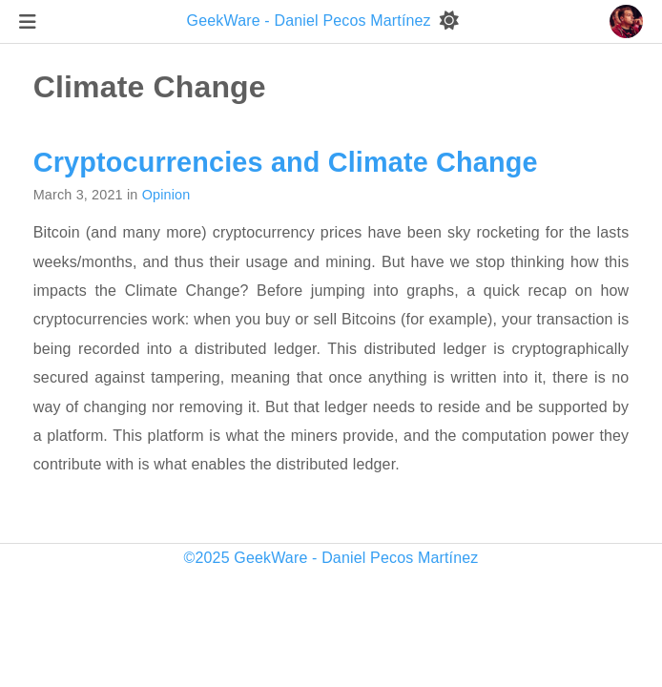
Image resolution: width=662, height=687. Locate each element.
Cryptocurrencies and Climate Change (285, 162)
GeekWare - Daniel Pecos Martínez (311, 20)
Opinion (166, 194)
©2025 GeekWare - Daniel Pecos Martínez (331, 558)
